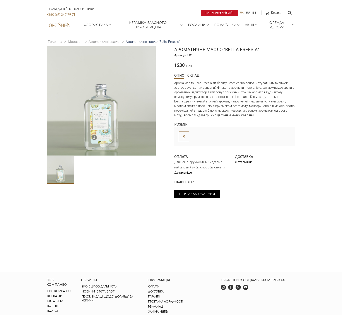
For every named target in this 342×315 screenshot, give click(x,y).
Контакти (54, 296)
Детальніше (183, 172)
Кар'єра (52, 311)
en (254, 12)
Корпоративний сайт (218, 12)
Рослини (199, 25)
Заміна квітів (157, 311)
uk (242, 12)
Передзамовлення (200, 194)
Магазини (54, 301)
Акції (251, 25)
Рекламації (155, 306)
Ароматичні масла (104, 41)
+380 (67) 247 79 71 (61, 14)
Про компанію (58, 291)
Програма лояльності (164, 301)
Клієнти (53, 306)
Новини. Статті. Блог (97, 291)
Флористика (98, 25)
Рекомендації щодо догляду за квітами (107, 298)
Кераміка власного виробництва (156, 25)
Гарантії (153, 296)
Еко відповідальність (98, 286)
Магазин (75, 41)
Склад (193, 75)
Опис (179, 75)
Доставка (155, 291)
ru (248, 12)
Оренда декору (282, 25)
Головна (55, 41)
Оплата (152, 286)
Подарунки (227, 25)
